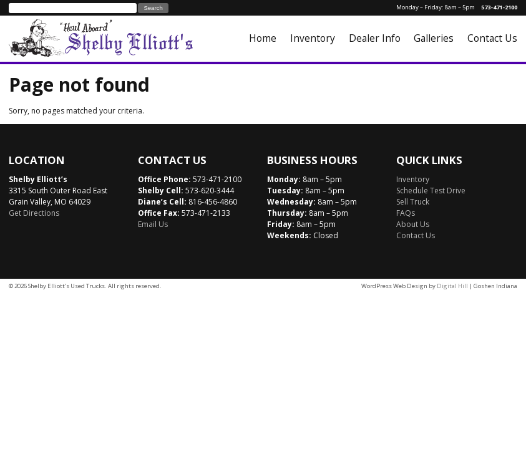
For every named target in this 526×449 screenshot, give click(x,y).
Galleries (434, 38)
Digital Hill (452, 286)
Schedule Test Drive (430, 190)
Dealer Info (375, 38)
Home (262, 38)
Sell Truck (412, 201)
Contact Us (492, 38)
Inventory (312, 38)
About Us (412, 224)
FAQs (405, 213)
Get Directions (34, 213)
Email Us (153, 224)
